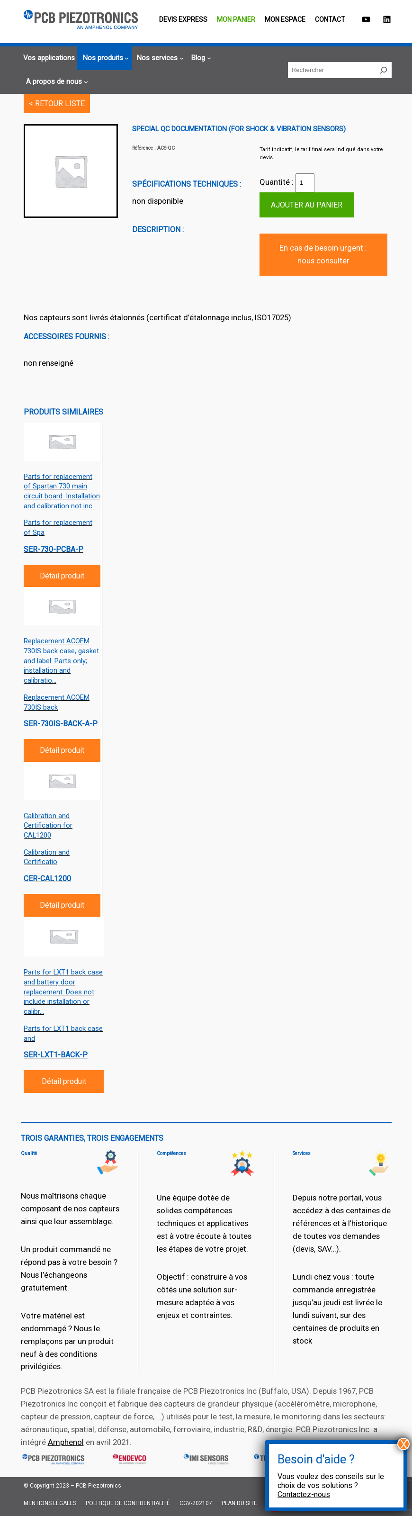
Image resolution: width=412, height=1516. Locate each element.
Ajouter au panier (306, 204)
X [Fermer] (403, 1444)
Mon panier (236, 19)
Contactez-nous (304, 1494)
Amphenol (66, 1442)
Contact (330, 19)
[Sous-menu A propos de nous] (55, 82)
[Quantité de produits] (305, 182)
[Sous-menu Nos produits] (104, 58)
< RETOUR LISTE (57, 103)
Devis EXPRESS (183, 19)
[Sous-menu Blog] (199, 58)
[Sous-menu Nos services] (159, 58)
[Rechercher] (384, 70)
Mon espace (285, 19)
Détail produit (62, 575)
